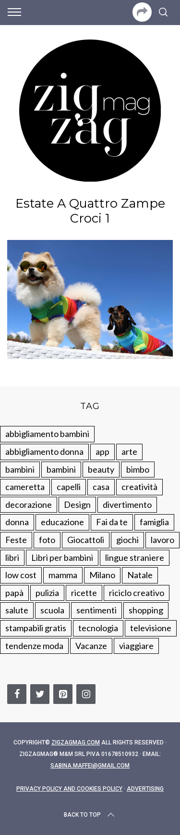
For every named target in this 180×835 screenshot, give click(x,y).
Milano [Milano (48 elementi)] (102, 575)
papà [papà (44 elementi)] (14, 592)
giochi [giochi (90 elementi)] (127, 539)
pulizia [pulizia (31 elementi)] (47, 592)
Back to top (90, 814)
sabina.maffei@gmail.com (90, 765)
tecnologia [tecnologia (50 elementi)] (98, 628)
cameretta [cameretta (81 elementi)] (25, 486)
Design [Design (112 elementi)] (77, 504)
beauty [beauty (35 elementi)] (101, 469)
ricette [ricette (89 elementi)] (84, 592)
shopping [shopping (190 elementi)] (146, 610)
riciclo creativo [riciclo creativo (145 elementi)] (136, 592)
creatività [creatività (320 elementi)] (139, 486)
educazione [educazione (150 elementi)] (62, 522)
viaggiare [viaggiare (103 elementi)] (136, 645)
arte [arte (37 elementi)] (129, 451)
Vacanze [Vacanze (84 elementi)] (91, 645)
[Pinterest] (62, 694)
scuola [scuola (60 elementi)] (52, 610)
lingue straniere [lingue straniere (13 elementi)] (134, 557)
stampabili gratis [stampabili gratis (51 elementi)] (35, 628)
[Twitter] (39, 694)
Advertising (145, 788)
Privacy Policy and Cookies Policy (69, 788)
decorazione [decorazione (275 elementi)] (28, 504)
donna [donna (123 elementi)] (17, 522)
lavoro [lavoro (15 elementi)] (162, 539)
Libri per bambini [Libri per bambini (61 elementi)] (62, 557)
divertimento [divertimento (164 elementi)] (127, 504)
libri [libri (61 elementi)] (12, 557)
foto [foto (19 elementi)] (47, 539)
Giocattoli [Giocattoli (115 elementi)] (85, 539)
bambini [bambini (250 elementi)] (20, 469)
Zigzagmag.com (75, 742)
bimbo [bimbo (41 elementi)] (137, 469)
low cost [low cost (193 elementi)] (20, 575)
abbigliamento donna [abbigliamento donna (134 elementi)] (44, 451)
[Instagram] (86, 694)
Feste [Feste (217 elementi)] (16, 539)
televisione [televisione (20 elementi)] (150, 628)
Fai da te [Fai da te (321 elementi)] (112, 522)
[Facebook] (16, 694)
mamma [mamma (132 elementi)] (62, 575)
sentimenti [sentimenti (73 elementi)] (96, 610)
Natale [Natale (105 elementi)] (140, 575)
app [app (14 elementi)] (102, 451)
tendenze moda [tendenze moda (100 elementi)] (34, 645)
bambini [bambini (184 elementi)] (61, 469)
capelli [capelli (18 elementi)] (69, 486)
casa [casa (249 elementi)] (101, 486)
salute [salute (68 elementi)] (16, 610)
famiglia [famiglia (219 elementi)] (154, 522)
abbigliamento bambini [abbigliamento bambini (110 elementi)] (47, 433)
